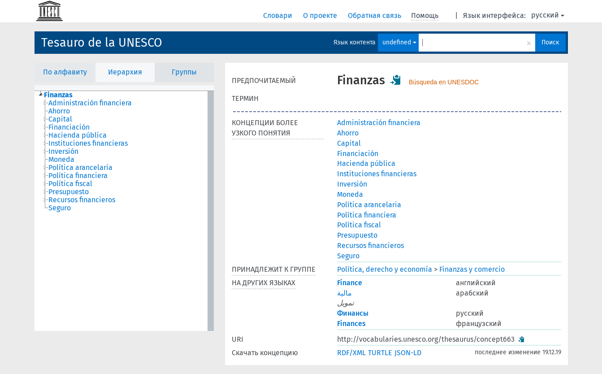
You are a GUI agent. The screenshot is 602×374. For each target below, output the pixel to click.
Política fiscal (359, 225)
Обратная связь (375, 15)
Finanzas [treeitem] (58, 95)
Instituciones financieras (376, 174)
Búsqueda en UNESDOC (444, 82)
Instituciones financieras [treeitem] (88, 143)
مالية (344, 293)
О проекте (321, 15)
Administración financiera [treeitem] (90, 103)
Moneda (350, 194)
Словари (278, 15)
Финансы (352, 313)
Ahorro (348, 133)
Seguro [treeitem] (59, 208)
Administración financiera (378, 122)
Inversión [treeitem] (63, 152)
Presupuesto (357, 235)
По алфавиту (65, 72)
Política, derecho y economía (384, 269)
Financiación (357, 153)
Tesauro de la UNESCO (101, 42)
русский (547, 15)
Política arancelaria (369, 204)
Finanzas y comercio (472, 269)
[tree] (124, 211)
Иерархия (125, 72)
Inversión (352, 184)
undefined (399, 42)
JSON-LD (407, 352)
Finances (351, 323)
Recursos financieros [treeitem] (81, 200)
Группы (184, 72)
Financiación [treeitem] (69, 127)
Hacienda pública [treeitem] (77, 135)
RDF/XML (351, 352)
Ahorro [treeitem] (59, 111)
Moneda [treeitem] (61, 160)
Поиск (550, 42)
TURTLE (380, 352)
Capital (349, 143)
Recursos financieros (370, 245)
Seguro (348, 256)
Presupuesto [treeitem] (68, 192)
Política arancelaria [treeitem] (80, 168)
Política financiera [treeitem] (78, 176)
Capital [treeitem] (60, 119)
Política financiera (366, 215)
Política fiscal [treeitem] (70, 184)
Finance (349, 282)
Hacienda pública (366, 163)
